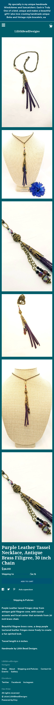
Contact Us (46, 669)
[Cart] (50, 26)
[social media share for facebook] (3, 589)
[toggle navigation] (3, 25)
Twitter (5, 682)
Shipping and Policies (28, 669)
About (12, 669)
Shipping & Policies (23, 600)
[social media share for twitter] (8, 589)
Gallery (14, 671)
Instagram (28, 682)
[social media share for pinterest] (14, 589)
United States (21, 574)
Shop (4, 669)
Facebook (16, 682)
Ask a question (26, 589)
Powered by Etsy (9, 700)
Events (5, 671)
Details (6, 600)
